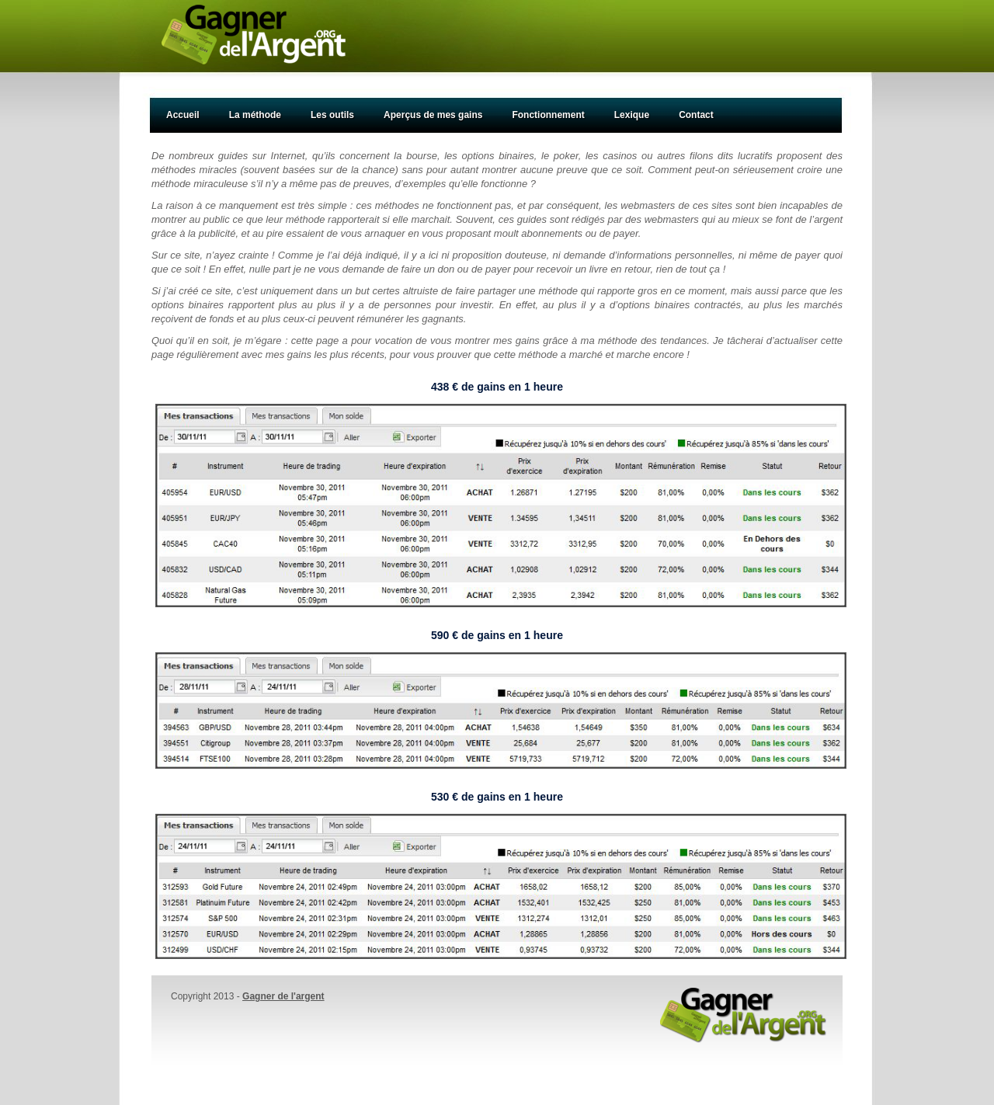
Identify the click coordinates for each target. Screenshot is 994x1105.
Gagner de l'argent (283, 996)
